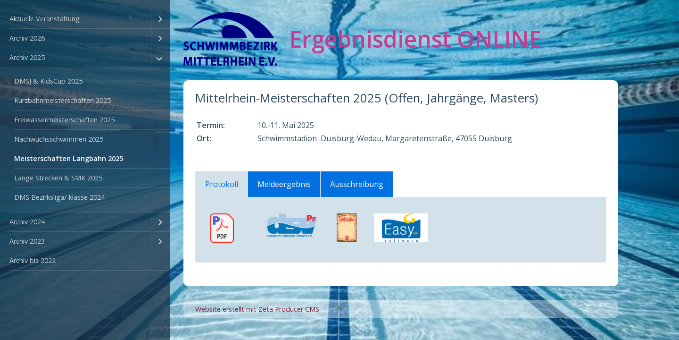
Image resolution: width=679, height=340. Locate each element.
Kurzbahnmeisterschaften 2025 (62, 100)
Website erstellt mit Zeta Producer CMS (257, 309)
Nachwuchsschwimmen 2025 (58, 139)
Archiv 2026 (27, 38)
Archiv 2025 (27, 57)
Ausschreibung (356, 184)
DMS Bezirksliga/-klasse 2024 (59, 197)
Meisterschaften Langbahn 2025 (68, 158)
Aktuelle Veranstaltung (44, 18)
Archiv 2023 (27, 241)
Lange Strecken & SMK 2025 (58, 177)
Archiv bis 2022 (32, 260)
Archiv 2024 (27, 221)
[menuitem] (85, 19)
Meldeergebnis (284, 184)
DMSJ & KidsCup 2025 (48, 80)
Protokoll (221, 184)
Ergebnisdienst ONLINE (415, 39)
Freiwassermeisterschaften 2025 (64, 119)
